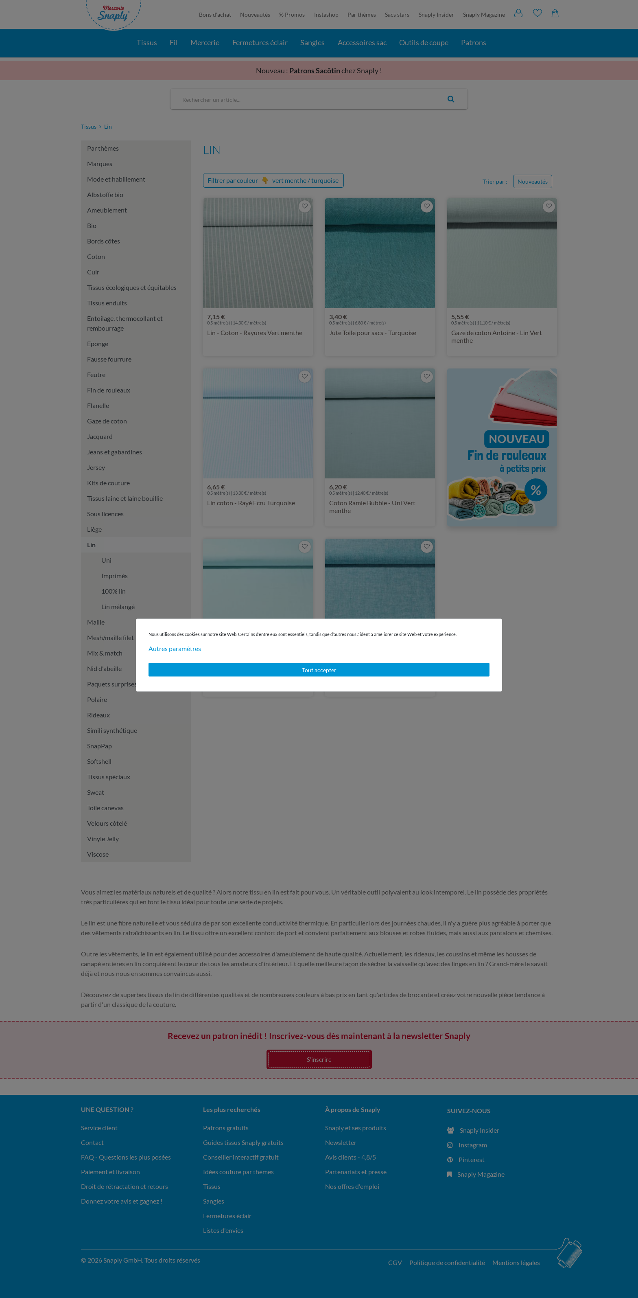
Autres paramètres (175, 648)
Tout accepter (319, 669)
